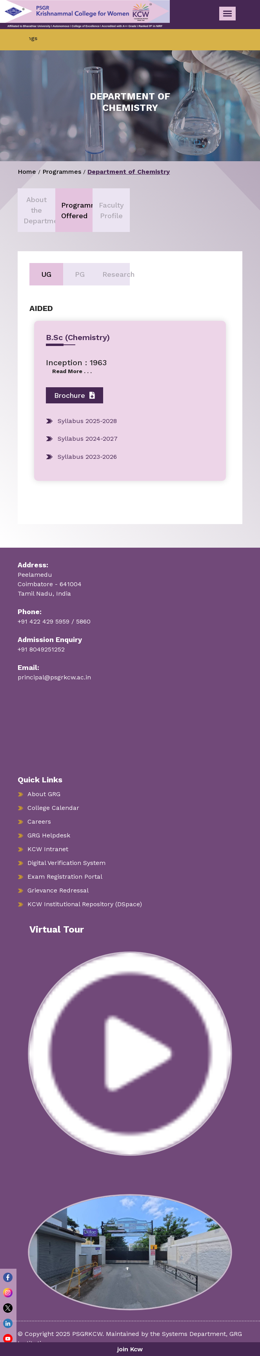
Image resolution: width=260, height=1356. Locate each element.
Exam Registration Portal (64, 876)
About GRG (43, 794)
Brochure (74, 395)
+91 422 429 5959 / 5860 (54, 621)
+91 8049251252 (41, 649)
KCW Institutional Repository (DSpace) (84, 904)
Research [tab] (116, 274)
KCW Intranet (47, 849)
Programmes (61, 171)
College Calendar (53, 807)
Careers (39, 821)
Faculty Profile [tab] (111, 210)
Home (27, 171)
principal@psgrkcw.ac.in (54, 677)
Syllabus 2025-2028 (87, 421)
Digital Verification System (66, 863)
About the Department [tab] (39, 210)
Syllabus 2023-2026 (87, 456)
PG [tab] (80, 274)
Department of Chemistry (128, 171)
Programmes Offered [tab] (77, 210)
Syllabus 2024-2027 (88, 438)
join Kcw (130, 1349)
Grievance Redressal (58, 890)
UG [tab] (46, 274)
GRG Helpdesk (48, 835)
